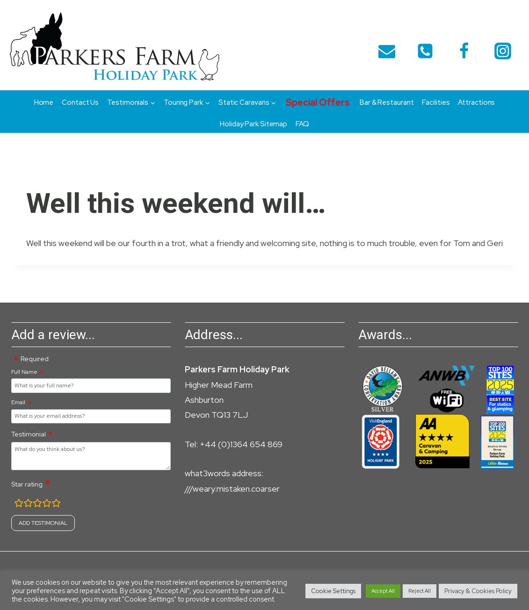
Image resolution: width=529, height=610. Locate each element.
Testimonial (28, 434)
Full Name (24, 372)
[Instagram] (503, 51)
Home (44, 102)
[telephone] (425, 51)
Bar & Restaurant (386, 102)
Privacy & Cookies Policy (478, 591)
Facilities (435, 102)
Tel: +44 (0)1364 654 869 (234, 444)
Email (18, 402)
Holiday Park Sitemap (253, 124)
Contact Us (80, 102)
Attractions (476, 102)
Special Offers (318, 102)
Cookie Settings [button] (333, 591)
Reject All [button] (419, 591)
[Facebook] (464, 51)
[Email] (387, 51)
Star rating (27, 484)
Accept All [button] (383, 591)
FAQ (302, 124)
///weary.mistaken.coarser (232, 488)
